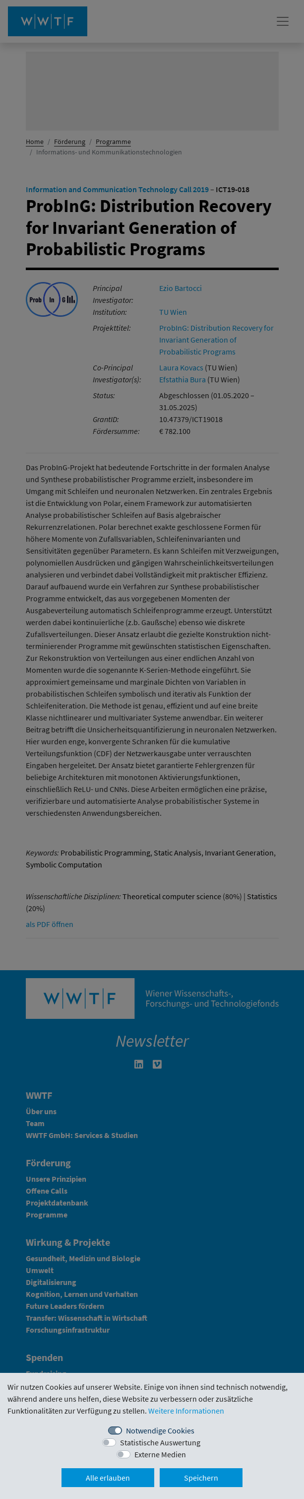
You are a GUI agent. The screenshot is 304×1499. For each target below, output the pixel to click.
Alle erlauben (108, 1478)
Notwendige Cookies (160, 1430)
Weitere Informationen (186, 1411)
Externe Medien (160, 1454)
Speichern (201, 1478)
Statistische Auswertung (160, 1442)
